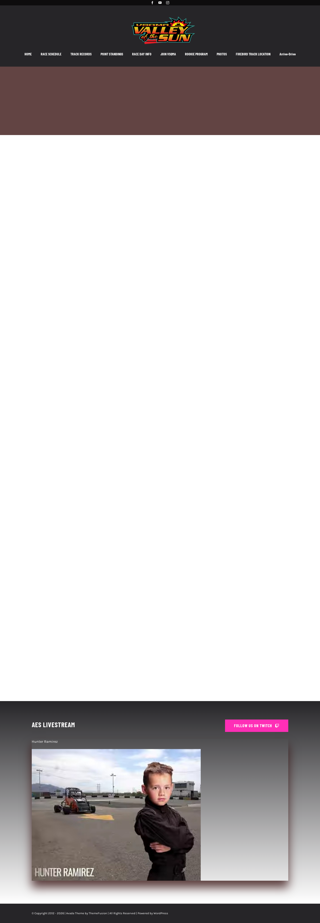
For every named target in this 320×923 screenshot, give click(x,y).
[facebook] (152, 2)
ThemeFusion (98, 913)
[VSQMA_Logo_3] (163, 14)
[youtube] (160, 2)
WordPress (160, 913)
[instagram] (167, 2)
